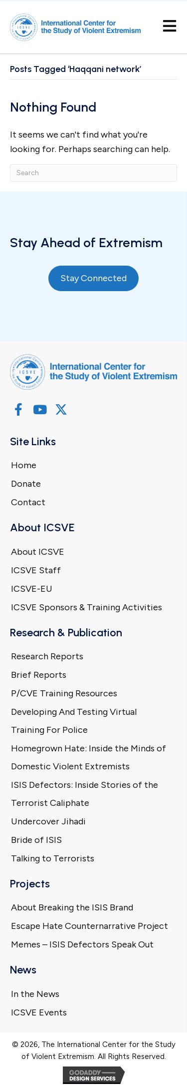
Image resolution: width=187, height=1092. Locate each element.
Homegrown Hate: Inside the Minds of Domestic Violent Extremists (88, 757)
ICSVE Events (39, 1012)
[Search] (93, 173)
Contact (28, 502)
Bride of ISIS (36, 839)
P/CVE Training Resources (64, 693)
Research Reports (47, 656)
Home (23, 465)
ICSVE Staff (36, 570)
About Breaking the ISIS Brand (72, 907)
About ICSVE (37, 551)
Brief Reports (38, 674)
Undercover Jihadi (48, 821)
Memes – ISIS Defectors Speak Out (82, 944)
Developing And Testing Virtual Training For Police (74, 720)
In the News (35, 993)
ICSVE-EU (31, 588)
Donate (26, 483)
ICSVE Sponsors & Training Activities (86, 607)
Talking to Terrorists (52, 858)
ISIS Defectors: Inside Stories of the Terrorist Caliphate (84, 793)
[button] (18, 409)
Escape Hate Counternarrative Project (89, 925)
